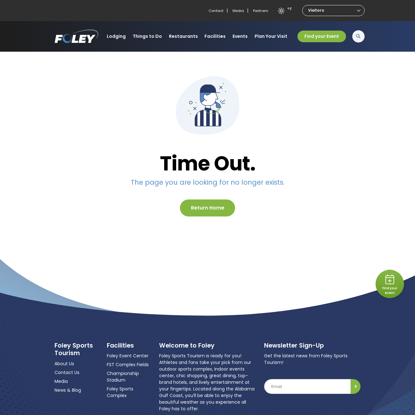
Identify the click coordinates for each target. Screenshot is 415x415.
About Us (64, 363)
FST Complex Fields (128, 364)
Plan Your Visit (271, 36)
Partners (260, 10)
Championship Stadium (123, 376)
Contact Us (67, 372)
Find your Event (321, 36)
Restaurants (183, 36)
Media (238, 10)
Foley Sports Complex (120, 392)
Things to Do (147, 36)
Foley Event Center (127, 356)
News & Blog (68, 390)
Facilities (215, 36)
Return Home (207, 207)
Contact (216, 10)
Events (240, 36)
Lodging (116, 36)
